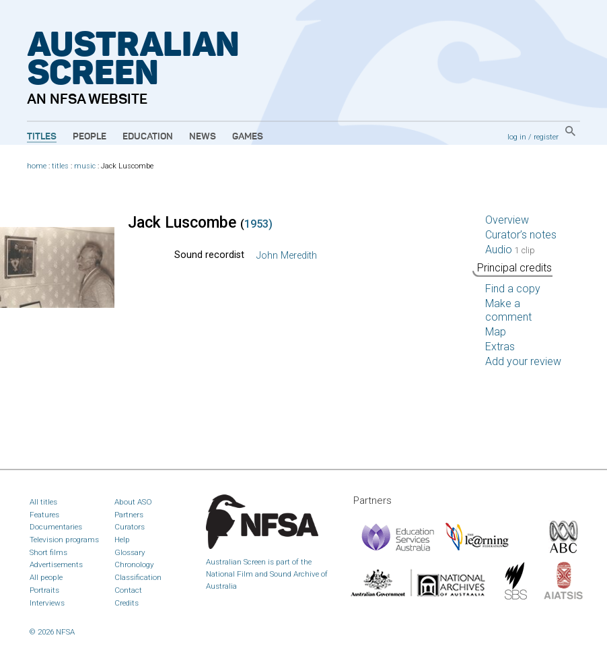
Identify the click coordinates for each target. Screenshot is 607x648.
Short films (48, 552)
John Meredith (286, 255)
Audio (510, 249)
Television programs (64, 539)
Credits (126, 603)
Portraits (44, 590)
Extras (500, 346)
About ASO (133, 502)
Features (44, 514)
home (36, 166)
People (89, 136)
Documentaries (56, 526)
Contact (128, 590)
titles (60, 166)
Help (122, 539)
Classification (138, 577)
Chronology (134, 564)
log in (516, 136)
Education (147, 136)
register (546, 136)
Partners (128, 514)
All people (46, 577)
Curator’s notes (521, 234)
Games (247, 136)
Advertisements (56, 564)
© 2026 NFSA (52, 632)
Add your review (523, 361)
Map (495, 331)
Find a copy (512, 288)
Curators (129, 526)
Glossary (129, 552)
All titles (43, 502)
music (85, 166)
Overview (507, 220)
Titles (42, 136)
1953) (258, 224)
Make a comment (508, 310)
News (202, 136)
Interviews (47, 603)
